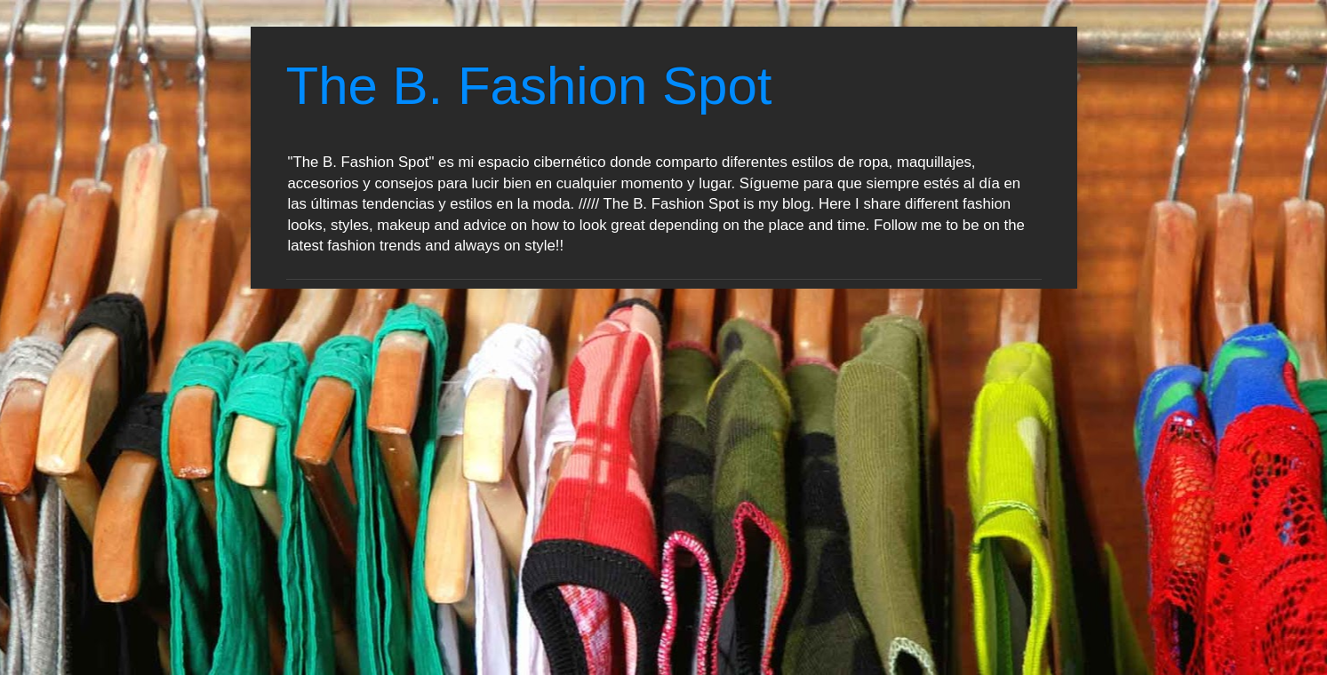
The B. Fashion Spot (529, 85)
